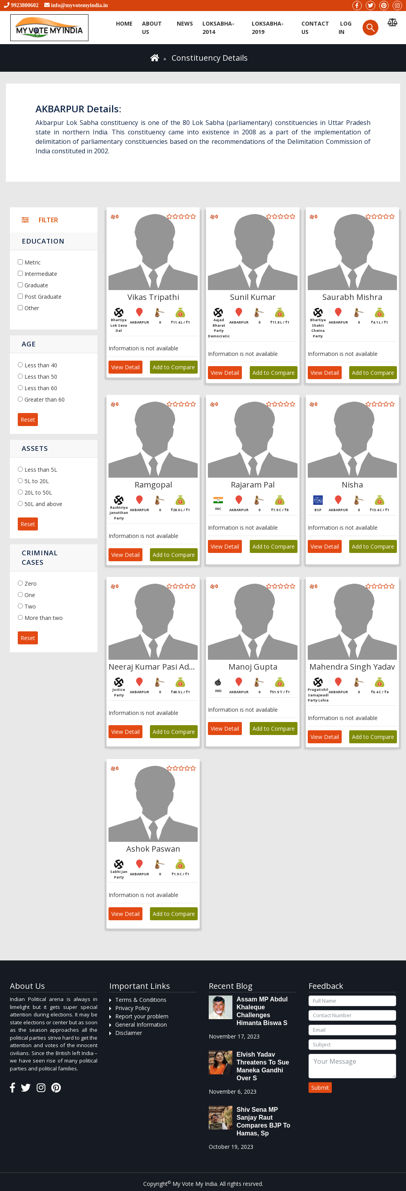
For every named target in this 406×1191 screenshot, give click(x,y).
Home (124, 23)
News (185, 23)
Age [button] (29, 343)
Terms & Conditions (141, 999)
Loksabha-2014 (218, 27)
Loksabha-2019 (268, 27)
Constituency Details (210, 57)
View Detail (125, 367)
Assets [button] (35, 448)
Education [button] (43, 241)
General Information (141, 1024)
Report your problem (141, 1016)
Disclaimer (128, 1033)
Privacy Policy (132, 1008)
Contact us (315, 27)
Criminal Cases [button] (40, 557)
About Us (152, 27)
